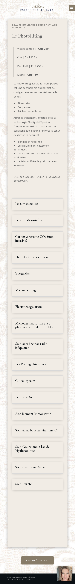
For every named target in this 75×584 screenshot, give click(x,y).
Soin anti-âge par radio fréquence (31, 346)
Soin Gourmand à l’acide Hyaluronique (32, 449)
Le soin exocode (26, 203)
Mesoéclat (22, 274)
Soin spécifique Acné (30, 467)
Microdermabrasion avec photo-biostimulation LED (34, 325)
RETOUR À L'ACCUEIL (37, 560)
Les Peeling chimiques (30, 364)
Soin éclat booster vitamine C (36, 430)
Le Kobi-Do (23, 397)
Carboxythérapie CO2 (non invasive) (34, 238)
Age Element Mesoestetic (33, 414)
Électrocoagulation (28, 307)
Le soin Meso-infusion (30, 220)
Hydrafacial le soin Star (31, 257)
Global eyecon (25, 380)
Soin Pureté (23, 484)
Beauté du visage (23, 25)
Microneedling (25, 290)
